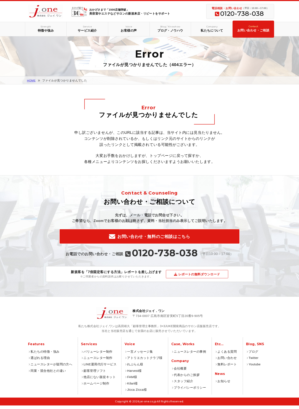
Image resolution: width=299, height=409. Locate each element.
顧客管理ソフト (94, 374)
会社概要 (180, 372)
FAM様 (132, 380)
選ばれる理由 (40, 361)
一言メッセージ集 (140, 355)
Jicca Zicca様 (137, 393)
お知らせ (223, 384)
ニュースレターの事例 (190, 355)
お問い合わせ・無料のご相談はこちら (154, 238)
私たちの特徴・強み (45, 355)
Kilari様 (132, 387)
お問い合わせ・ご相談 (253, 28)
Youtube (255, 368)
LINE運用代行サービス (99, 368)
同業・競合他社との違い (48, 374)
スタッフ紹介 (183, 384)
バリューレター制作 (97, 355)
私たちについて (212, 28)
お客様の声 (129, 28)
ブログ (253, 355)
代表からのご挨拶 (187, 378)
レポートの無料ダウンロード (199, 278)
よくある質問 (227, 355)
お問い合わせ (227, 361)
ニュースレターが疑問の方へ (51, 368)
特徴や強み (45, 28)
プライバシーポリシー (190, 391)
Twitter (253, 361)
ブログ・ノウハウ (170, 28)
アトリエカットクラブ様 (144, 361)
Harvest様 (134, 374)
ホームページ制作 (96, 387)
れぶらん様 (135, 368)
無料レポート (227, 368)
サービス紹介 (87, 28)
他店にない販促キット (99, 380)
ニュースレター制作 (97, 361)
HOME (31, 80)
